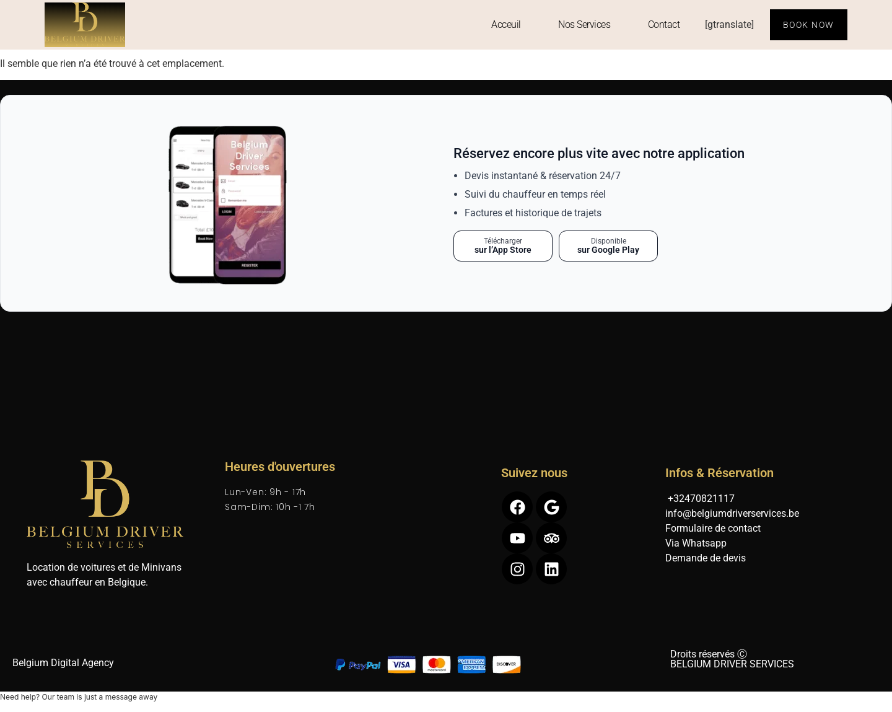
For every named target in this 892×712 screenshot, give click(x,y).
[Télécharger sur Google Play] (608, 246)
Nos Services (584, 24)
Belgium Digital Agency (63, 663)
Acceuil (506, 24)
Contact (664, 24)
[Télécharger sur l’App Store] (503, 246)
